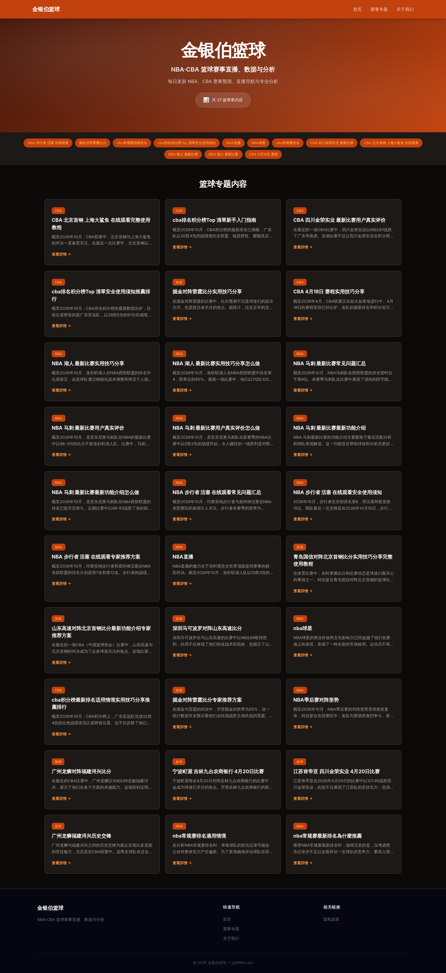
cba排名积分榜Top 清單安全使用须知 (218, 143)
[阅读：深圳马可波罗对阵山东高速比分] (223, 639)
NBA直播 (270, 143)
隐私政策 (331, 919)
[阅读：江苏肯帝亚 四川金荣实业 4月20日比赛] (343, 782)
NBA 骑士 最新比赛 (215, 156)
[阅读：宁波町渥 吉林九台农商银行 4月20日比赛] (223, 782)
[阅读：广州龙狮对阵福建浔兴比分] (102, 782)
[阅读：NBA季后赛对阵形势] (343, 711)
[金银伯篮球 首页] (46, 9)
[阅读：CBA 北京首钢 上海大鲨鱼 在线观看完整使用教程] (102, 234)
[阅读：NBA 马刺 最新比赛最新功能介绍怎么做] (102, 503)
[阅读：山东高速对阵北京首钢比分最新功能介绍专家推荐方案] (102, 642)
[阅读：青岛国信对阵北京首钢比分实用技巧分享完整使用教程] (343, 571)
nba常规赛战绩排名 (158, 143)
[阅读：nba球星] (343, 639)
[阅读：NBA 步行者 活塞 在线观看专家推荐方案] (102, 567)
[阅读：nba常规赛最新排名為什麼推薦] (343, 846)
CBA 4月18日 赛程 (303, 156)
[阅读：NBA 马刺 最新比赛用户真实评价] (102, 439)
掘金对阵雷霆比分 (115, 143)
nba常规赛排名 (330, 143)
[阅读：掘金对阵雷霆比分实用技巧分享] (223, 303)
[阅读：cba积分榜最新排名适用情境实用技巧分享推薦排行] (102, 714)
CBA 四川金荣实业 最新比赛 (379, 143)
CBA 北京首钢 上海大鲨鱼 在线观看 (156, 156)
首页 (357, 9)
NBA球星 (298, 143)
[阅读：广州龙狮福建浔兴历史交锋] (102, 846)
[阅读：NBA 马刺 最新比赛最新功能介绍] (343, 439)
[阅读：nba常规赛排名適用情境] (223, 846)
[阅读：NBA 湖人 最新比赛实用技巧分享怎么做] (223, 374)
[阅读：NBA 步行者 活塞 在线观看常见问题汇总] (223, 503)
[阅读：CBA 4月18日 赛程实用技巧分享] (343, 303)
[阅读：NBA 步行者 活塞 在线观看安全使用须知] (343, 503)
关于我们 (405, 9)
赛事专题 (379, 9)
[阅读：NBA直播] (223, 567)
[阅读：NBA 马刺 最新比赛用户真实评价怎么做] (223, 439)
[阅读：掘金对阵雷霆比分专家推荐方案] (223, 711)
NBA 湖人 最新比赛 (259, 156)
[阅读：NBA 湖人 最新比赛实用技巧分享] (102, 374)
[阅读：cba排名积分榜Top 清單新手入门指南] (223, 231)
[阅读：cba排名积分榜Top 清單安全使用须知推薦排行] (102, 306)
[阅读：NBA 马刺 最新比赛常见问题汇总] (343, 374)
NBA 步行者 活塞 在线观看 (65, 143)
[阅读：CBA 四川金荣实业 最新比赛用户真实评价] (343, 231)
